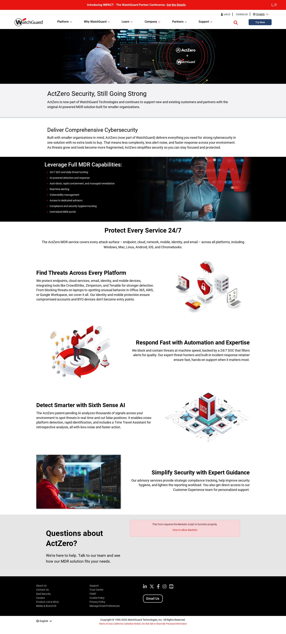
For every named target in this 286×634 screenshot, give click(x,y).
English (260, 14)
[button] (236, 22)
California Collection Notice (126, 623)
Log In (227, 14)
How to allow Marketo (185, 529)
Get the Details (176, 5)
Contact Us (242, 14)
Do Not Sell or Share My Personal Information (164, 623)
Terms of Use (105, 623)
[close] (274, 5)
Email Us (152, 598)
